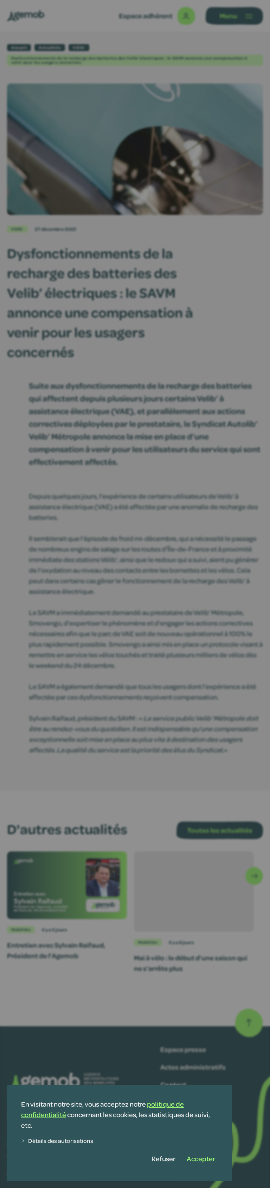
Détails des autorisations (57, 1140)
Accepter (201, 1158)
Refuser (163, 1158)
